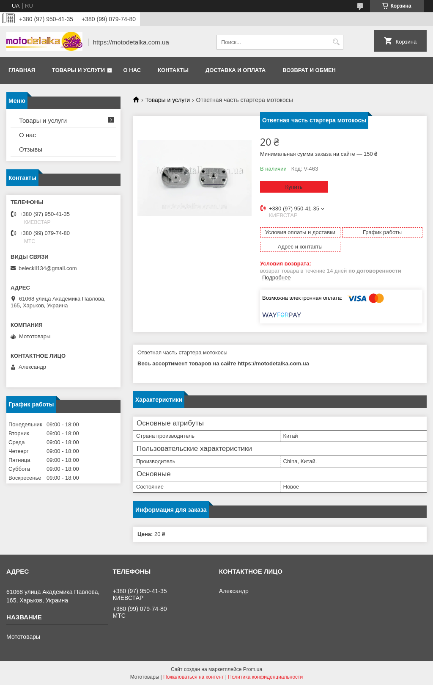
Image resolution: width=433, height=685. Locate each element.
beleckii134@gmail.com (48, 268)
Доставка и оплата (236, 70)
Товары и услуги (78, 70)
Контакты (173, 70)
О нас (132, 70)
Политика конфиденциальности (265, 677)
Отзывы (30, 149)
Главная (21, 70)
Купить (293, 187)
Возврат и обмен (309, 70)
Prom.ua (252, 669)
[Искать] (336, 42)
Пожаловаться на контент (193, 677)
